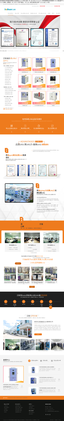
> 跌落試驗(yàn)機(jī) (7, 98)
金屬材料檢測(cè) (25, 397)
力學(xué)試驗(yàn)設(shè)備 (8, 96)
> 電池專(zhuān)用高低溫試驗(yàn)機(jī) (10, 90)
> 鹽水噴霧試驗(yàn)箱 (7, 82)
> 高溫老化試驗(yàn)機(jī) (8, 72)
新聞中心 (30, 404)
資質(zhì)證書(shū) (6, 407)
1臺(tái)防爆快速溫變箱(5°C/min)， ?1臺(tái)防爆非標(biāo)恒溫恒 (51, 282)
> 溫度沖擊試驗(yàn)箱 (7, 84)
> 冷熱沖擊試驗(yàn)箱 (7, 77)
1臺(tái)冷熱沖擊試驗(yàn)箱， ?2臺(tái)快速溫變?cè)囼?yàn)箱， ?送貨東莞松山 (10, 282)
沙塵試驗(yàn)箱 (24, 105)
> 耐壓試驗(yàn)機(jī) (7, 101)
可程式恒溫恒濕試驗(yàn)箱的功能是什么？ (46, 377)
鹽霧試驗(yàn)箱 (39, 88)
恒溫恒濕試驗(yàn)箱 (53, 72)
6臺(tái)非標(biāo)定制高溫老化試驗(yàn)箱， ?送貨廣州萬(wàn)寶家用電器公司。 (37, 283)
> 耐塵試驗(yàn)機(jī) (7, 79)
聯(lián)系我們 (31, 410)
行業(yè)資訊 (30, 407)
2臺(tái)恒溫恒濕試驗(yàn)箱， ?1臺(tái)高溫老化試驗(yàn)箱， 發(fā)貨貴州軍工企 (23, 283)
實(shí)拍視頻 (6, 410)
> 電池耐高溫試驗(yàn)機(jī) (8, 92)
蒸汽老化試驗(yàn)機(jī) (18, 410)
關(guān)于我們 (6, 404)
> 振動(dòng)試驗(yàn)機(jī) (8, 103)
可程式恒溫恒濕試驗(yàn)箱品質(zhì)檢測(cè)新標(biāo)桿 (47, 389)
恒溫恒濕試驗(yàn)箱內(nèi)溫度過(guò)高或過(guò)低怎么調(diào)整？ (10, 385)
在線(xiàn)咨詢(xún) (31, 412)
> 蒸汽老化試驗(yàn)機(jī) (8, 74)
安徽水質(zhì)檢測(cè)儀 (19, 397)
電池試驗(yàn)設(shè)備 (7, 87)
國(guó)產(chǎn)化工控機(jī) (12, 397)
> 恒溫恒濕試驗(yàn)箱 (7, 69)
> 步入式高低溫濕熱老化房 (8, 67)
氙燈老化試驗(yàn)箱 (53, 88)
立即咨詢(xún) (18, 263)
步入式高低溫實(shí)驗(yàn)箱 (39, 105)
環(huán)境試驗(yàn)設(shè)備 (8, 65)
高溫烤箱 (53, 105)
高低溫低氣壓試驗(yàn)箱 (24, 88)
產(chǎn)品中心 (17, 404)
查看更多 (38, 334)
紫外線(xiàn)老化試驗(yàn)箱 (39, 72)
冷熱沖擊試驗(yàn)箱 (25, 72)
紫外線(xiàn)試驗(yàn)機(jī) (19, 407)
